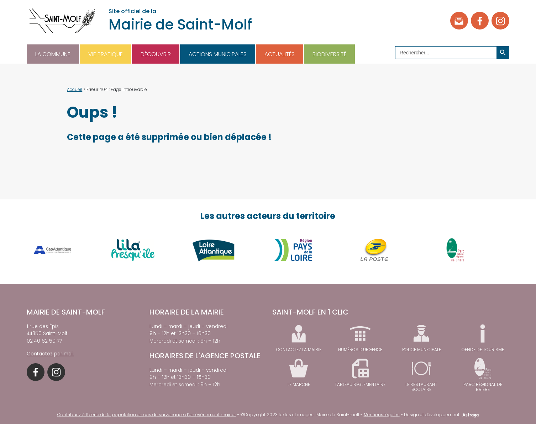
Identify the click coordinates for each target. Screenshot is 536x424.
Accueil (74, 89)
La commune (52, 54)
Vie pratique (105, 54)
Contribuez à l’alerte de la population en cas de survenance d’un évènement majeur (146, 415)
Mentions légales (382, 415)
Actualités (279, 54)
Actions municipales (218, 54)
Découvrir (156, 54)
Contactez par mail (50, 353)
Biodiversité (329, 54)
